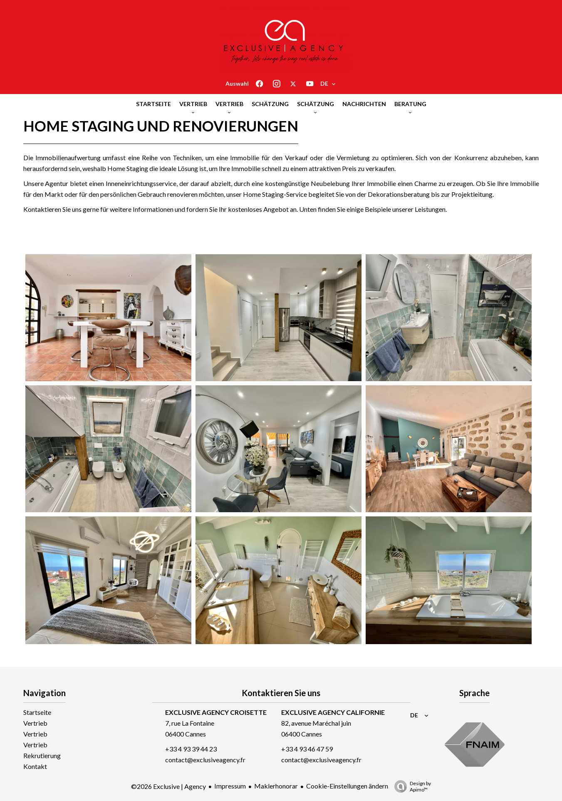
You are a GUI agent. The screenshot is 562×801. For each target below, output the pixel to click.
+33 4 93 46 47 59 (307, 749)
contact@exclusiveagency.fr (205, 760)
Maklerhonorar (276, 786)
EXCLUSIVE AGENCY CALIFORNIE (333, 712)
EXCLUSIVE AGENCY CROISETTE (216, 712)
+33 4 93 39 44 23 (191, 749)
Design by (410, 786)
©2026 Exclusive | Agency (168, 786)
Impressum (230, 786)
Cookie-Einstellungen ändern (347, 786)
